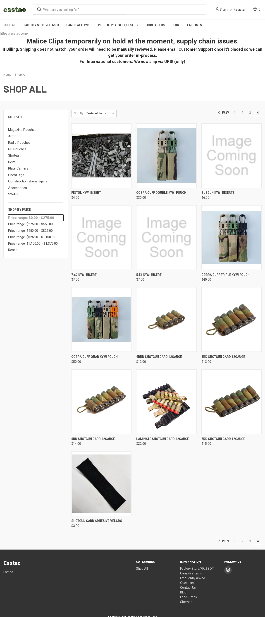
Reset (12, 249)
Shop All (10, 24)
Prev (223, 112)
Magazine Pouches (22, 129)
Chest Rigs (16, 174)
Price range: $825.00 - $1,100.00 (31, 236)
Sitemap (186, 601)
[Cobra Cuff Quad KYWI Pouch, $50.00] (101, 319)
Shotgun (14, 155)
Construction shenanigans (27, 181)
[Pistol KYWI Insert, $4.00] (101, 155)
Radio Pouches (19, 142)
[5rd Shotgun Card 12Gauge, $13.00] (231, 319)
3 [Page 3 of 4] (250, 112)
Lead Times (194, 24)
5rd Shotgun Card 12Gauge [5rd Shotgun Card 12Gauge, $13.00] (223, 356)
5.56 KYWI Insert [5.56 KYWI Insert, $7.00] (149, 274)
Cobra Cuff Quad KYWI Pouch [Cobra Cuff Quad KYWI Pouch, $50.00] (94, 356)
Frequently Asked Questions (118, 24)
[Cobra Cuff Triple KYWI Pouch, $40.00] (231, 237)
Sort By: (79, 112)
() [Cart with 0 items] (257, 9)
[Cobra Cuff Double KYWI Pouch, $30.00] (166, 155)
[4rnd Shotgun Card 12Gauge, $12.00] (166, 319)
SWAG (13, 193)
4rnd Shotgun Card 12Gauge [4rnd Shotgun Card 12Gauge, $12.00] (159, 356)
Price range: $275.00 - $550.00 (30, 224)
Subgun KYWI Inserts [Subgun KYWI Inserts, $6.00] (218, 192)
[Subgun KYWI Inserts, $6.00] (231, 155)
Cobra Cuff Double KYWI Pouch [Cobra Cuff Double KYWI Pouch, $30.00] (161, 192)
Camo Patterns (78, 24)
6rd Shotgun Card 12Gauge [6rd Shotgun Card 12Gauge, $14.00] (93, 438)
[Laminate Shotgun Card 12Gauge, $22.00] (166, 401)
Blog (175, 24)
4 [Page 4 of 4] (258, 112)
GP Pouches (17, 148)
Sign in (224, 9)
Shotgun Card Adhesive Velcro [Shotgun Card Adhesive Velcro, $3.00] (96, 520)
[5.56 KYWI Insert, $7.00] (166, 237)
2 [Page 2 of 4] (242, 112)
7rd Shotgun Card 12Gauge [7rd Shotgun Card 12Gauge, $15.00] (223, 438)
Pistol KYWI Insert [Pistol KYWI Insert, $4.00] (86, 192)
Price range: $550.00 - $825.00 (30, 230)
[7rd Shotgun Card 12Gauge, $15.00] (231, 401)
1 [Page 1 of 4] (235, 112)
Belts (12, 161)
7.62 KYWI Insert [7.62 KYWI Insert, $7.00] (84, 274)
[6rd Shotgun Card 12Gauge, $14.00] (101, 401)
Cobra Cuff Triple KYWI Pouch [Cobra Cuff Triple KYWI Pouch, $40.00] (225, 274)
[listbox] (101, 112)
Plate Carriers (18, 168)
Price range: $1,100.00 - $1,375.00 (33, 243)
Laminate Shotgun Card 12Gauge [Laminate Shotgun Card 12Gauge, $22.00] (162, 438)
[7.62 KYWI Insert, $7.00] (101, 237)
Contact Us (156, 24)
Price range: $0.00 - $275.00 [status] (31, 217)
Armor (13, 136)
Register (240, 9)
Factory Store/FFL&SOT (42, 24)
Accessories (17, 187)
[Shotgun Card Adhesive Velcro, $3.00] (101, 483)
